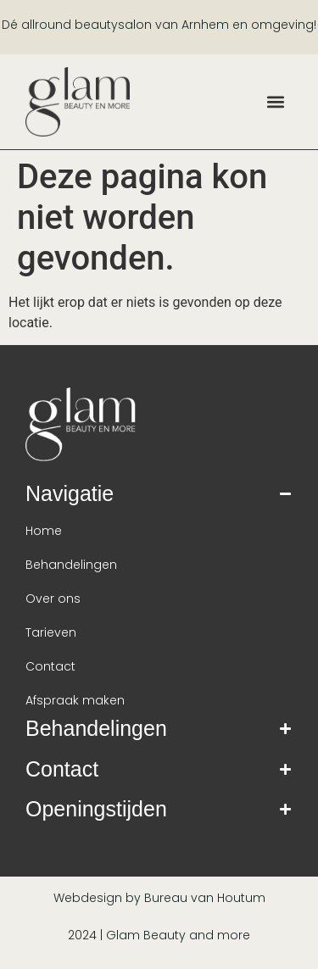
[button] (276, 101)
